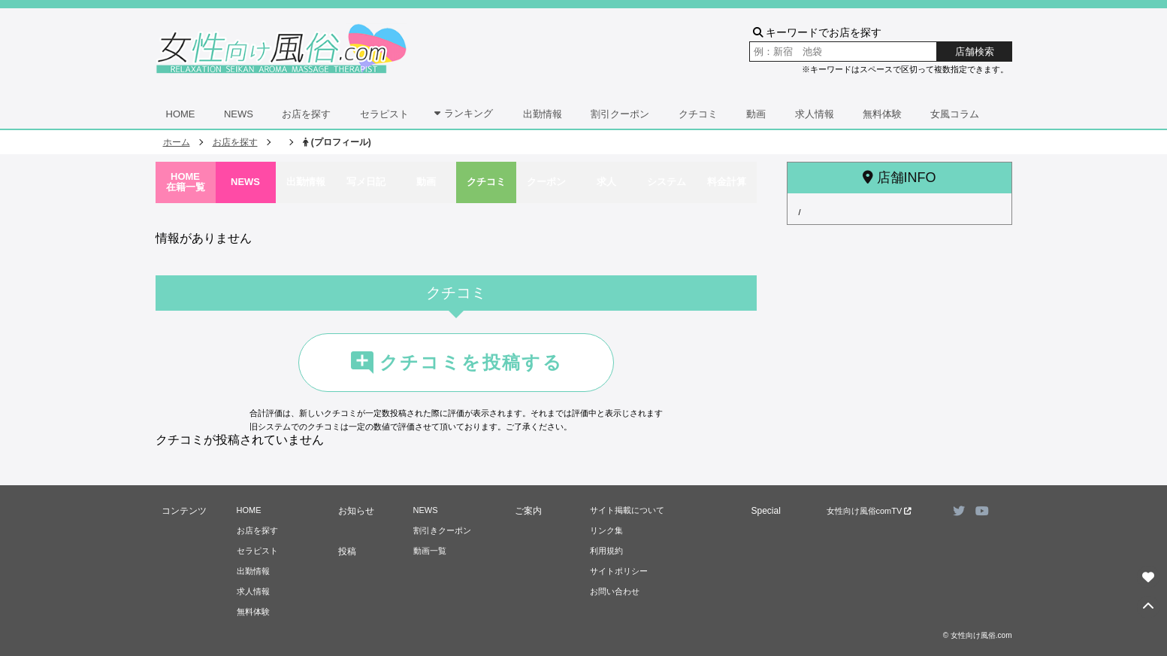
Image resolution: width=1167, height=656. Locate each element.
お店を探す (306, 114)
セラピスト (384, 114)
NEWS (238, 114)
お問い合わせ (614, 591)
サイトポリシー (619, 571)
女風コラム (954, 114)
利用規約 (606, 550)
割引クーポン (620, 114)
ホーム (176, 142)
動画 (756, 114)
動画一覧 (429, 550)
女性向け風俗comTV (869, 510)
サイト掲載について (627, 510)
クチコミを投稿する (456, 362)
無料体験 (882, 114)
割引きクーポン (442, 530)
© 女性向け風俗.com (977, 635)
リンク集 (606, 530)
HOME (180, 114)
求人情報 (814, 114)
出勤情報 (542, 114)
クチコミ (698, 114)
